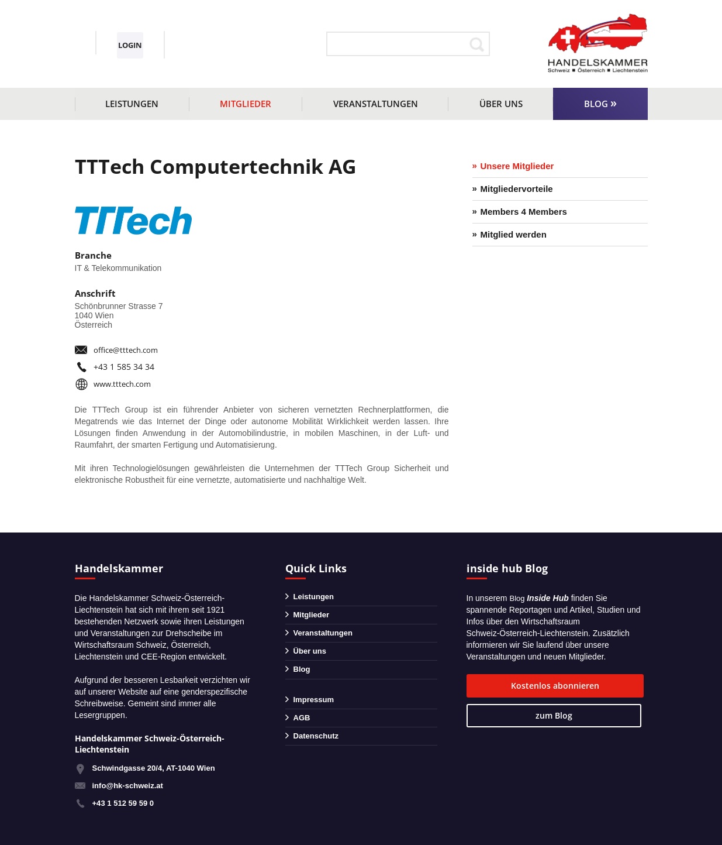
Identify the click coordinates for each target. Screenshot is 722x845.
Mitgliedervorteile (517, 190)
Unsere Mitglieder (517, 166)
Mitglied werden (514, 238)
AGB (302, 732)
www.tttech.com (125, 383)
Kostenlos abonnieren (520, 686)
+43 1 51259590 (126, 37)
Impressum (315, 712)
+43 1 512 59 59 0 (125, 803)
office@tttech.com (129, 349)
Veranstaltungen (375, 103)
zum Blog (614, 685)
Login (254, 44)
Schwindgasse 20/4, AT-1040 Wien (158, 767)
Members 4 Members (524, 214)
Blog (596, 103)
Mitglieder (245, 103)
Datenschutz (317, 753)
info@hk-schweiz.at (110, 53)
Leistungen (131, 103)
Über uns (501, 103)
